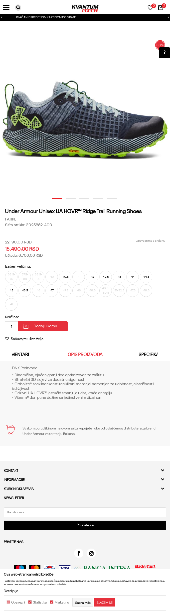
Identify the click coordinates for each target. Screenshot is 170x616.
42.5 (106, 276)
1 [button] (54, 200)
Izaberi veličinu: (18, 266)
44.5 (146, 276)
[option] (85, 17)
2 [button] (68, 200)
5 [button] (109, 200)
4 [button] (95, 200)
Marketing (62, 602)
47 (52, 290)
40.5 (65, 276)
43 (119, 276)
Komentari (17, 354)
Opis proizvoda (85, 354)
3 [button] (82, 200)
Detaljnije (11, 590)
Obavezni (18, 602)
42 (92, 276)
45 (11, 290)
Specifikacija (153, 354)
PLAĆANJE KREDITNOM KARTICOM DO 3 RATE (84, 17)
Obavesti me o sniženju (150, 240)
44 (133, 276)
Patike (10, 218)
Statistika (40, 602)
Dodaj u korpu (45, 325)
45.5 (25, 290)
